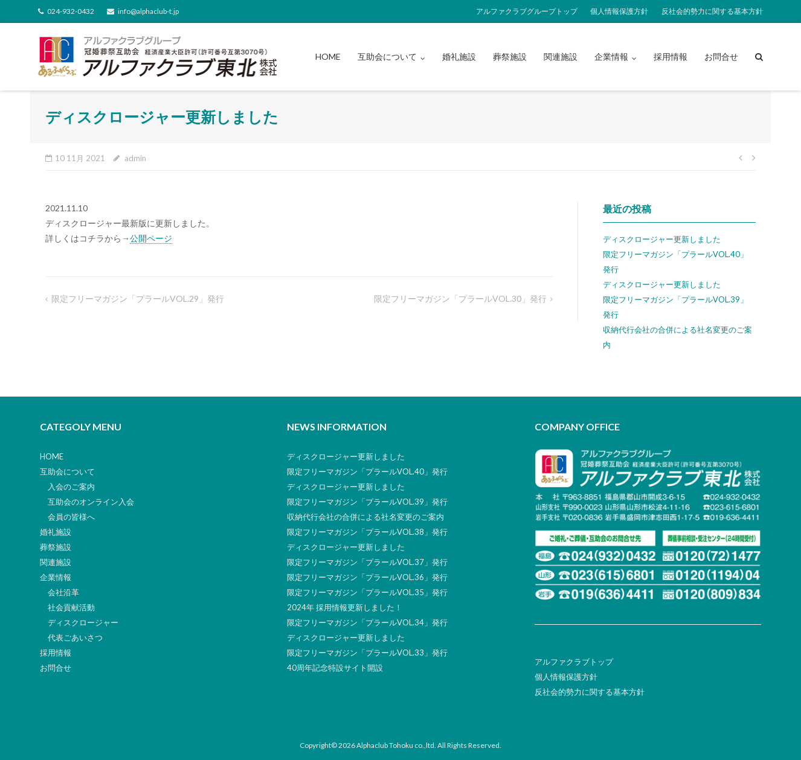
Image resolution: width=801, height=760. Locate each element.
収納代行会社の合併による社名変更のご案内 (365, 517)
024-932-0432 (70, 11)
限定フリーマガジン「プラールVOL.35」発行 (367, 592)
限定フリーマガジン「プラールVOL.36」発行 (367, 577)
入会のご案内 (71, 486)
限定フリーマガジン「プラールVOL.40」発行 (367, 471)
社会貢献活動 (71, 607)
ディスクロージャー (83, 622)
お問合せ (721, 56)
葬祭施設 (510, 56)
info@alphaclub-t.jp (148, 11)
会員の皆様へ (71, 517)
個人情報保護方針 (619, 11)
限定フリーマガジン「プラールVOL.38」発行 (367, 532)
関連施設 (560, 56)
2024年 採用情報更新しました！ (344, 607)
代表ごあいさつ (75, 637)
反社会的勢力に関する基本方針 (712, 11)
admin (135, 158)
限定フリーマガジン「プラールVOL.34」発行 (367, 622)
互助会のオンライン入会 (91, 501)
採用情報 (670, 56)
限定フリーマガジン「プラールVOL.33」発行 (367, 652)
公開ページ (151, 238)
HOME (328, 56)
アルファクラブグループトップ (526, 11)
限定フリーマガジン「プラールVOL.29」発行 (137, 298)
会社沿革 (63, 592)
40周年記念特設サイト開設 (335, 667)
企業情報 (611, 56)
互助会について (387, 56)
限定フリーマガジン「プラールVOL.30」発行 (460, 298)
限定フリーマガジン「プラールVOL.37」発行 (367, 562)
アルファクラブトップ (574, 661)
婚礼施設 (459, 56)
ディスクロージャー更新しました (662, 239)
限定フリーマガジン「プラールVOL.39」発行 (367, 501)
